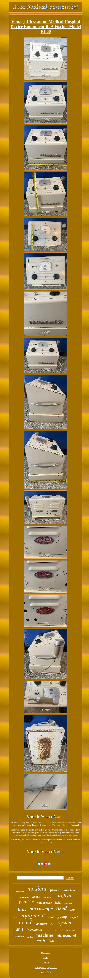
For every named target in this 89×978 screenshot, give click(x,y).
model (51, 917)
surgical (63, 895)
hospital (74, 917)
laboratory (20, 891)
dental (26, 922)
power (54, 890)
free (53, 924)
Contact (45, 962)
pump (62, 916)
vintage (21, 909)
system (65, 923)
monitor (47, 897)
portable (26, 901)
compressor (44, 902)
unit (19, 929)
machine (44, 935)
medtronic (68, 903)
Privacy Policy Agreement (46, 967)
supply (41, 940)
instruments (71, 930)
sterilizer (20, 936)
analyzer (41, 924)
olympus (24, 897)
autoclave (69, 890)
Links (45, 958)
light (58, 902)
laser (51, 940)
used (61, 908)
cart (15, 918)
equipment (33, 915)
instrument (34, 930)
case (72, 909)
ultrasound (66, 935)
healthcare (54, 929)
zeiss (36, 896)
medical (37, 888)
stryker (30, 937)
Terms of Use (45, 972)
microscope (41, 908)
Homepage (45, 953)
